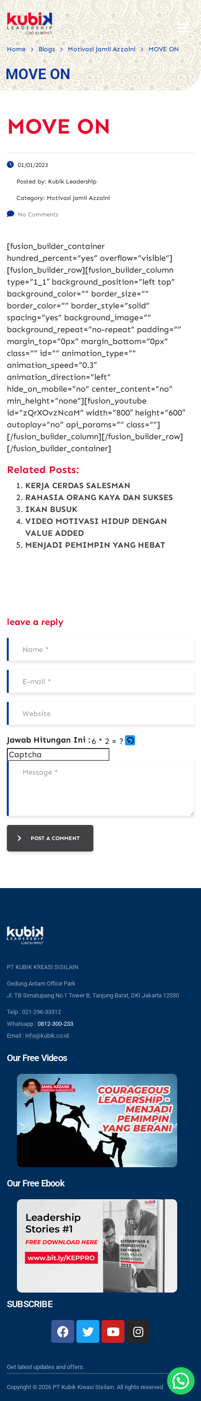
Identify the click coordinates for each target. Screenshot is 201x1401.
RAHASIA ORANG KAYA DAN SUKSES (99, 497)
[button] (130, 741)
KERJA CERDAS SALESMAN (77, 485)
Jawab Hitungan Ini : (48, 740)
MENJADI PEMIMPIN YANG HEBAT (95, 545)
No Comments (32, 214)
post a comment (48, 838)
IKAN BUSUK (51, 509)
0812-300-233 (55, 1023)
